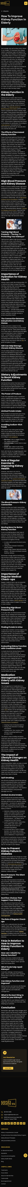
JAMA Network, (5, 125)
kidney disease (18, 600)
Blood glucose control (14, 864)
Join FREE (8, 1068)
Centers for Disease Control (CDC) (14, 209)
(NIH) (6, 710)
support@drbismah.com (11, 1114)
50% (23, 340)
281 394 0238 (7, 1112)
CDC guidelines (13, 437)
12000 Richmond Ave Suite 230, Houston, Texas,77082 (13, 1118)
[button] (25, 3)
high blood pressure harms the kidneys (13, 198)
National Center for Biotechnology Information (11, 108)
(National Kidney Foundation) (9, 722)
